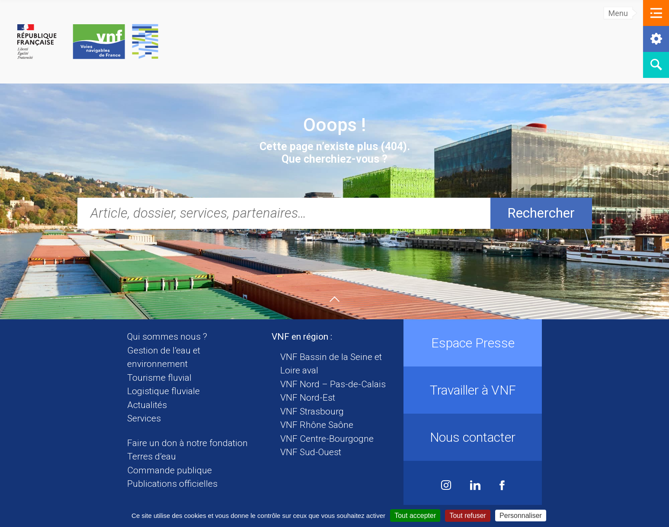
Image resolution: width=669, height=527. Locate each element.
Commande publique (169, 470)
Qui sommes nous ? (167, 336)
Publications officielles (172, 484)
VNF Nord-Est (307, 397)
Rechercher (541, 213)
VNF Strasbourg (312, 411)
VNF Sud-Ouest (310, 452)
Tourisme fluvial (159, 378)
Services (144, 418)
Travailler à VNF (473, 390)
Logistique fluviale (163, 391)
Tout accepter (415, 515)
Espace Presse (473, 342)
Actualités (147, 405)
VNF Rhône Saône (316, 425)
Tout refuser (467, 515)
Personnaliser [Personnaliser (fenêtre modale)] (520, 515)
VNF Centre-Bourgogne (327, 439)
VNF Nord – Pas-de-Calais (333, 384)
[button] (656, 13)
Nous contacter (472, 437)
